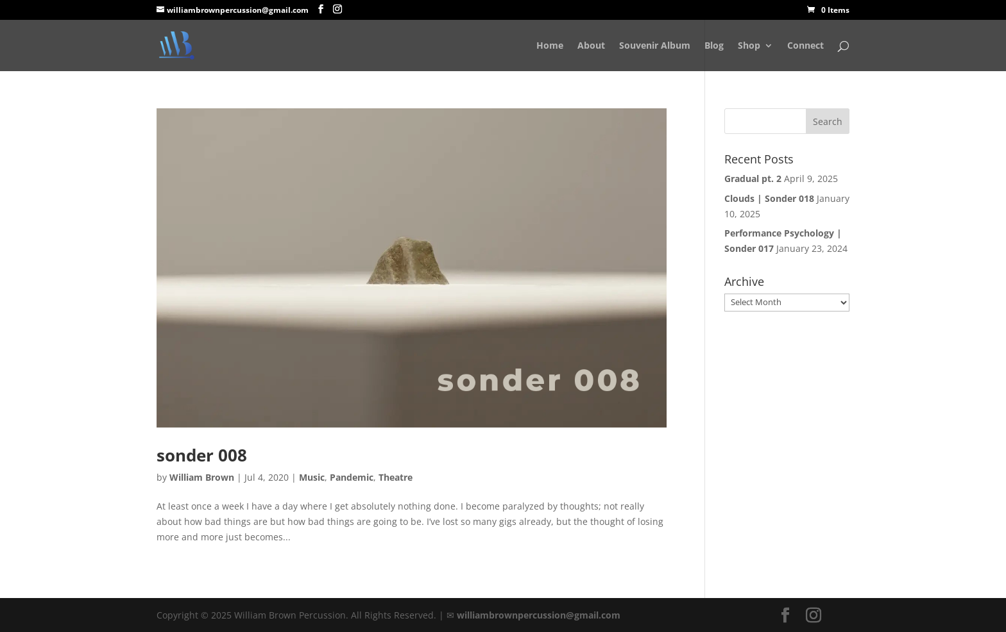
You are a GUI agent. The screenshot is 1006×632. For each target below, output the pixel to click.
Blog (714, 46)
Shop (749, 46)
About (591, 46)
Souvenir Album (654, 46)
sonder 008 (202, 455)
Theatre (396, 477)
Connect (805, 46)
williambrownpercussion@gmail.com (538, 615)
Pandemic (351, 477)
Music (312, 477)
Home (549, 46)
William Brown (201, 477)
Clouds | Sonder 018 (769, 198)
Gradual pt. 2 (752, 178)
